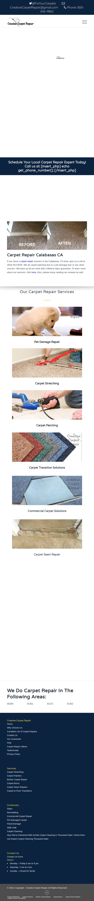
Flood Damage (14, 824)
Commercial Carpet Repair (19, 816)
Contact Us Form (15, 856)
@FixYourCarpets (44, 3)
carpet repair (26, 261)
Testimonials (13, 750)
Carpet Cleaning (14, 831)
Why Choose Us (14, 727)
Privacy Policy (13, 754)
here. (34, 272)
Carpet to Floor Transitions (19, 791)
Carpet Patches (14, 775)
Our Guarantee (14, 739)
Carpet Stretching (15, 772)
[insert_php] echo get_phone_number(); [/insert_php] (47, 168)
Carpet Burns (13, 783)
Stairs (9, 808)
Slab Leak (11, 827)
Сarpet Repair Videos (17, 746)
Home (10, 724)
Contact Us (12, 735)
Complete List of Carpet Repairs (22, 731)
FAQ (9, 743)
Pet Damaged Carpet (17, 820)
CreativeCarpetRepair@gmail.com (34, 7)
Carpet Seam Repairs (17, 787)
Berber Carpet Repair (17, 779)
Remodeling (12, 812)
